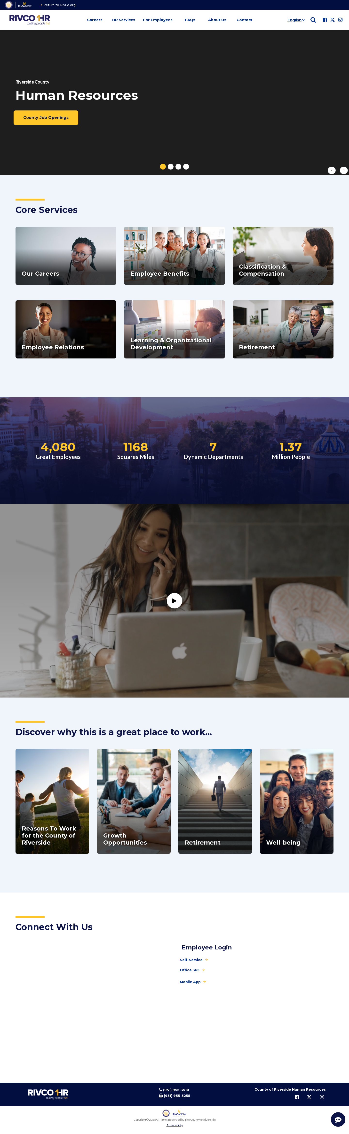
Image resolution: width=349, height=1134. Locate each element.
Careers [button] (95, 19)
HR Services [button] (123, 19)
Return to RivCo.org (59, 5)
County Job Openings (46, 117)
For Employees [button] (158, 19)
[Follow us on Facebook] (325, 20)
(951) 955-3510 (176, 1090)
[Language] (295, 20)
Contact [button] (244, 19)
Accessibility (175, 1125)
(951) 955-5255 (177, 1096)
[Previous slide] (332, 170)
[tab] (163, 167)
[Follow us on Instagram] (340, 20)
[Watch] (174, 600)
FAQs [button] (190, 19)
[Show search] (313, 20)
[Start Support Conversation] (338, 1119)
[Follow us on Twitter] (332, 20)
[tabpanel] (174, 102)
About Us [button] (217, 19)
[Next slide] (344, 170)
